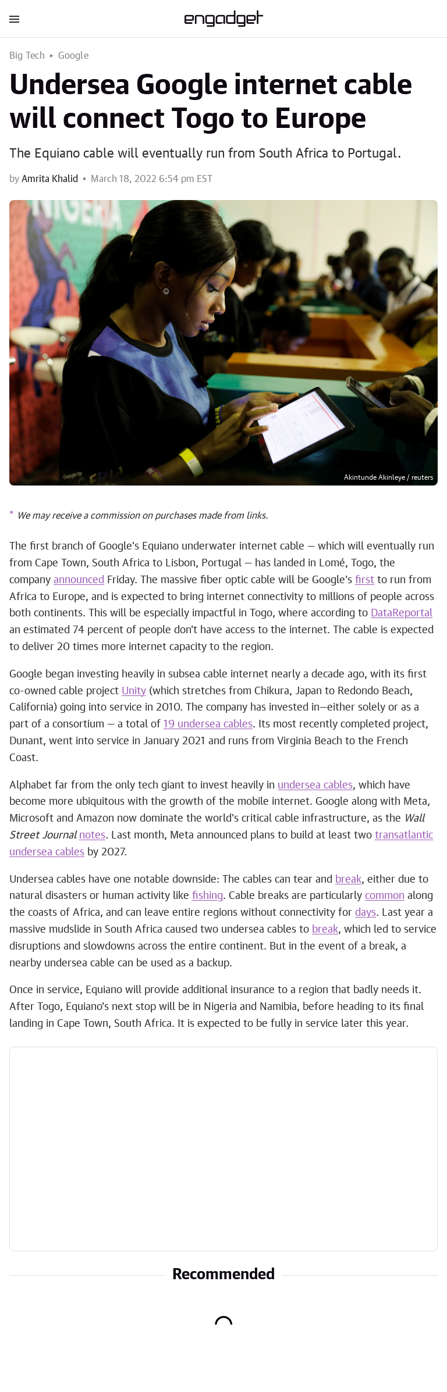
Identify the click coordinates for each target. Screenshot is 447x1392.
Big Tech (27, 55)
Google (73, 55)
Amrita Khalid (50, 179)
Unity (134, 691)
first (364, 580)
